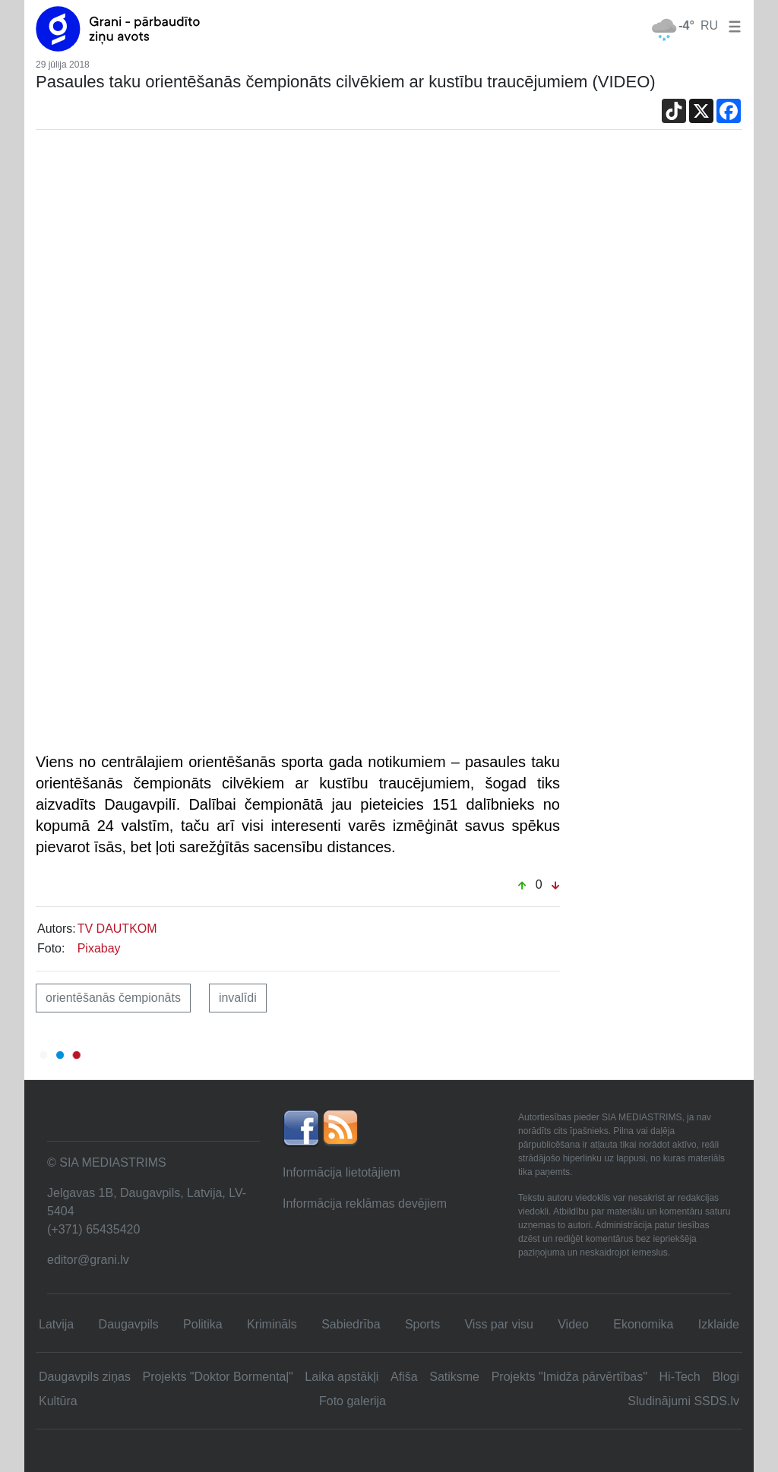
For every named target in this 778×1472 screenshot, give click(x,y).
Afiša (404, 1376)
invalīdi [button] (238, 997)
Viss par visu (498, 1324)
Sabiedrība (350, 1324)
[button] (731, 25)
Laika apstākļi (341, 1376)
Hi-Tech (680, 1376)
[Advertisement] (389, 262)
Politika (203, 1324)
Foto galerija (352, 1401)
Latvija (56, 1324)
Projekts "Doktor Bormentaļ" (218, 1376)
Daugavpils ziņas (85, 1376)
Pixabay (99, 948)
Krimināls (272, 1324)
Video (573, 1324)
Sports (422, 1324)
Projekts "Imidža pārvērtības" (569, 1376)
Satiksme (454, 1376)
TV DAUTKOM (117, 928)
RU (709, 25)
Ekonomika (643, 1324)
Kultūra (58, 1401)
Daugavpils (129, 1324)
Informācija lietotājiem (341, 1172)
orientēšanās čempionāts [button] (113, 997)
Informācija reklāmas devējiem (365, 1203)
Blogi (725, 1376)
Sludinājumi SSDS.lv (683, 1401)
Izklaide (718, 1324)
